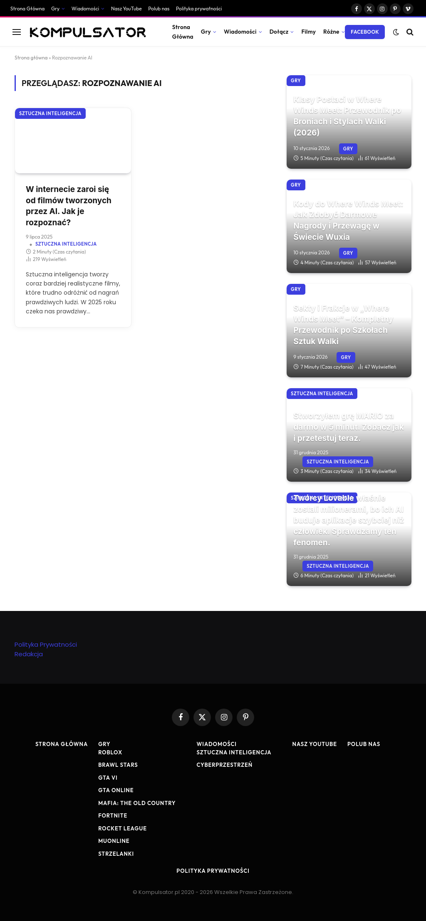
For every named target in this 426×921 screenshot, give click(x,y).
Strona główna (31, 57)
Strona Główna (27, 8)
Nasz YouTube (126, 8)
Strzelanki (116, 853)
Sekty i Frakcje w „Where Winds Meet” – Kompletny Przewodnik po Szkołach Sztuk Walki (343, 324)
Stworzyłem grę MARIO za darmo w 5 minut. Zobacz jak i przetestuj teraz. (348, 427)
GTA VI (108, 777)
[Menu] (16, 31)
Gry (55, 8)
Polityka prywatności (199, 8)
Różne (331, 31)
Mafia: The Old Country (137, 803)
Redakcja (29, 654)
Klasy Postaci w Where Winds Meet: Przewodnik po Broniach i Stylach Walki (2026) (347, 116)
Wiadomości (85, 8)
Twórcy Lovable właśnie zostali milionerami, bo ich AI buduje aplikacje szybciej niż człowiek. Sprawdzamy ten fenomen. (348, 520)
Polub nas (158, 8)
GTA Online (116, 790)
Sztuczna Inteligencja (50, 113)
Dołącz (279, 31)
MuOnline (113, 840)
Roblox (110, 752)
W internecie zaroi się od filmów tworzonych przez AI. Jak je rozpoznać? (68, 206)
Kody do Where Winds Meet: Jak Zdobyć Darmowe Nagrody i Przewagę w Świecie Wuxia (348, 220)
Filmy (308, 31)
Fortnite (112, 815)
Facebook (365, 32)
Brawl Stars (118, 764)
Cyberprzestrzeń (225, 764)
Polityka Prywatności (46, 644)
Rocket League (122, 828)
